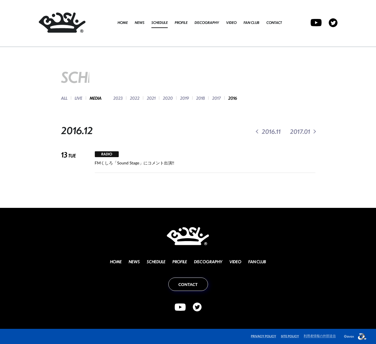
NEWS (139, 22)
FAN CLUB (251, 22)
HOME (123, 22)
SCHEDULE (159, 22)
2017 (216, 98)
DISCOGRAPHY (207, 22)
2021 (151, 98)
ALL (64, 98)
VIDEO (231, 22)
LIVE (78, 98)
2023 (118, 98)
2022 (134, 98)
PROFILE (181, 22)
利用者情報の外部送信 (320, 336)
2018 (200, 98)
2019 (184, 98)
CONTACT (274, 22)
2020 (168, 98)
